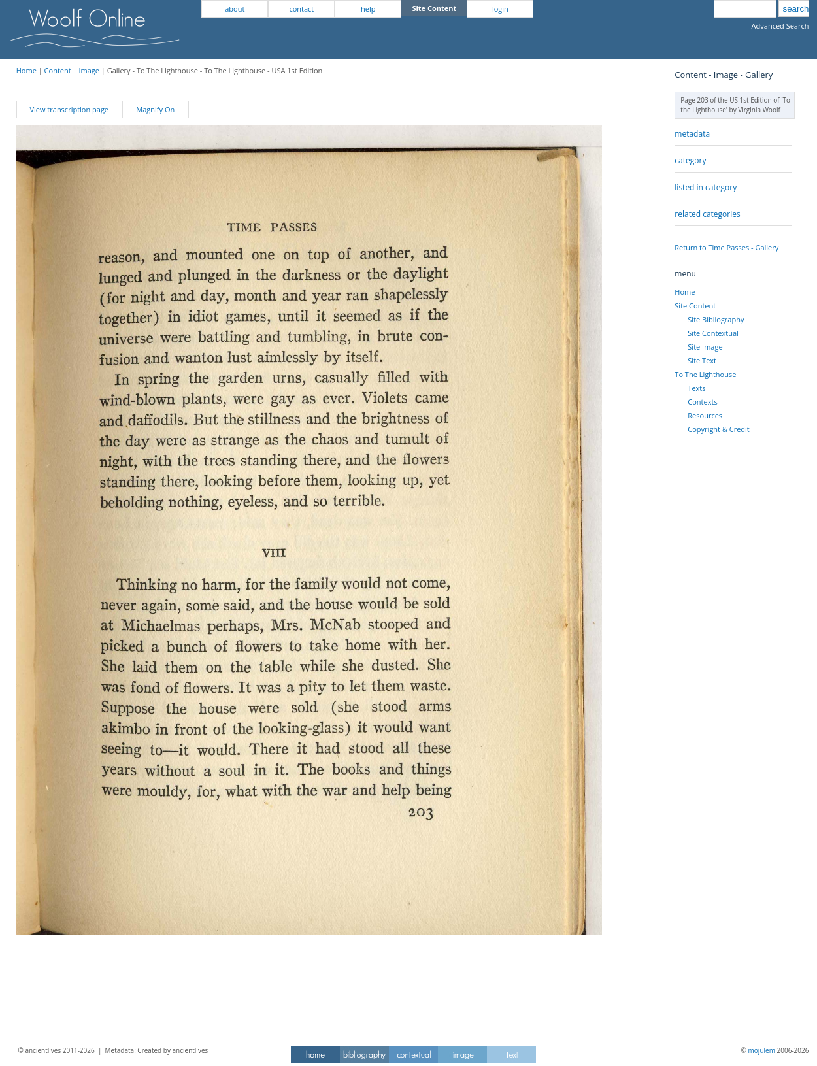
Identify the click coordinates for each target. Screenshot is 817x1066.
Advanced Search (780, 26)
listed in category (706, 187)
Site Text (702, 360)
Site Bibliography (716, 319)
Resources (705, 415)
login (500, 9)
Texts (696, 388)
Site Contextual (713, 333)
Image (88, 70)
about (234, 9)
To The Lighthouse (705, 374)
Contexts (702, 402)
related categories (707, 214)
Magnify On (155, 109)
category (690, 160)
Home (26, 70)
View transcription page (68, 109)
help (368, 9)
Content (57, 70)
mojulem (761, 1050)
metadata (692, 133)
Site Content (695, 305)
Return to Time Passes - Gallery (726, 247)
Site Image (705, 347)
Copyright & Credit (718, 429)
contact (301, 9)
